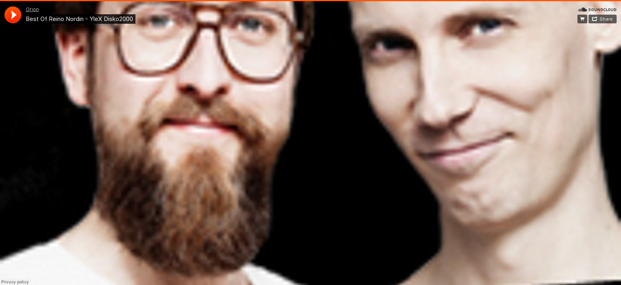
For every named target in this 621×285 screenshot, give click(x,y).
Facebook (582, 19)
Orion (32, 9)
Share (606, 19)
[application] (12, 14)
